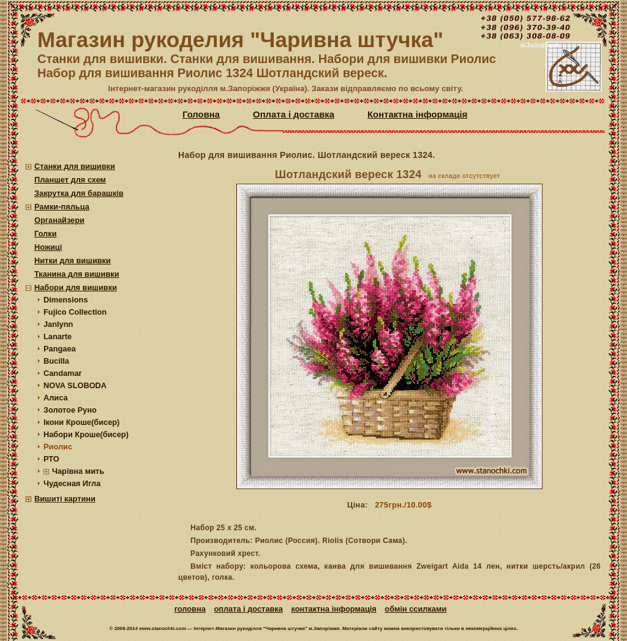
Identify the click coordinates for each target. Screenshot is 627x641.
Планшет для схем (70, 179)
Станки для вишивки (74, 166)
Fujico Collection (75, 312)
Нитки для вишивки (72, 260)
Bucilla (56, 360)
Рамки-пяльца (61, 206)
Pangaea (59, 348)
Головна (201, 114)
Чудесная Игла (71, 483)
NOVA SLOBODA (75, 385)
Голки (45, 233)
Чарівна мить (78, 471)
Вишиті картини (65, 498)
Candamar (62, 373)
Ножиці (48, 247)
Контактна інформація (417, 114)
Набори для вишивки (75, 287)
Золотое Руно (70, 409)
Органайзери (59, 220)
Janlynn (58, 324)
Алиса (55, 397)
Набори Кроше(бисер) (86, 434)
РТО (51, 458)
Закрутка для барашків (79, 193)
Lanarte (57, 336)
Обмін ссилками (415, 608)
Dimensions (65, 299)
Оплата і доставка (293, 114)
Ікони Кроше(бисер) (81, 422)
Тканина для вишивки (76, 274)
